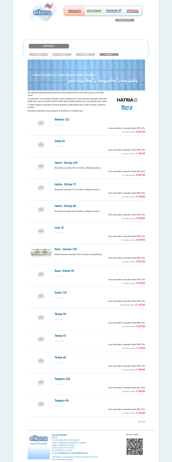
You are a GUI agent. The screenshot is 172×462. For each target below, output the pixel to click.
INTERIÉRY (85, 54)
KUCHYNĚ (62, 54)
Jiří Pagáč (70, 459)
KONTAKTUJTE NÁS (125, 20)
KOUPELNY (38, 54)
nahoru (141, 422)
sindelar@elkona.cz (79, 453)
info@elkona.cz (64, 453)
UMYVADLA (109, 54)
